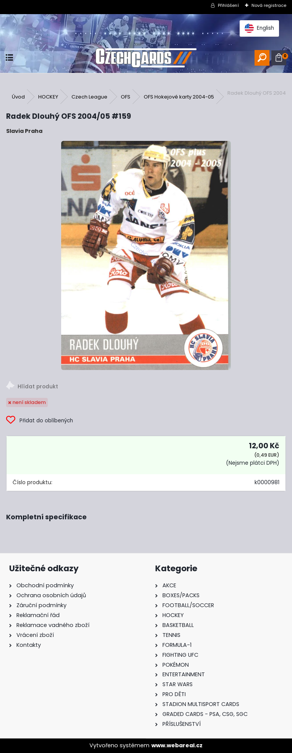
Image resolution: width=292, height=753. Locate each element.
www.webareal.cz (177, 745)
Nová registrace (268, 5)
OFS (125, 96)
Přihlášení (228, 5)
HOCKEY (48, 96)
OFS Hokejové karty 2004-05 (179, 96)
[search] (262, 57)
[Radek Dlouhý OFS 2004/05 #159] (146, 255)
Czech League (89, 96)
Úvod (18, 96)
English (259, 28)
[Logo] (146, 58)
